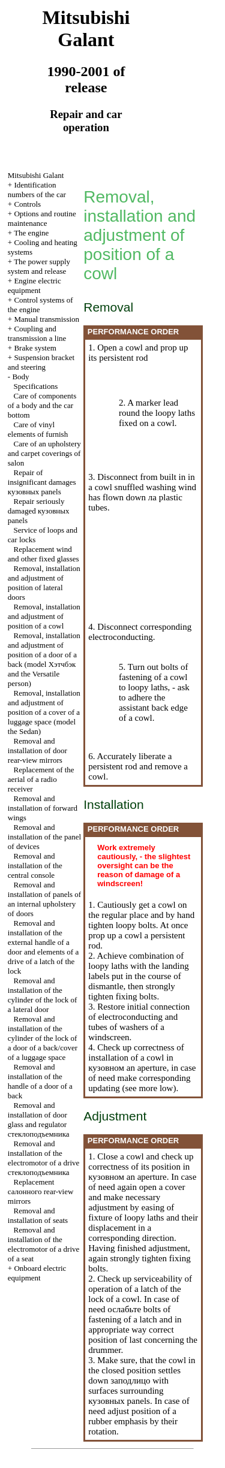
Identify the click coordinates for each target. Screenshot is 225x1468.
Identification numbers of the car (37, 189)
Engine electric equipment (34, 285)
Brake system (35, 347)
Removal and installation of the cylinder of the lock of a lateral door (42, 995)
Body (20, 376)
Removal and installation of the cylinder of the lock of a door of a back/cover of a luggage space (42, 1038)
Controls (27, 204)
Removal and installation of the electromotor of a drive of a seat (43, 1244)
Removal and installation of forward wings (42, 808)
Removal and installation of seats (38, 1215)
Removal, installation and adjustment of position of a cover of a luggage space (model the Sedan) (44, 712)
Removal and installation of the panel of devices (44, 837)
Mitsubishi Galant (36, 175)
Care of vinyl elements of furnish (38, 429)
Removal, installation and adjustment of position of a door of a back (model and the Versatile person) (44, 659)
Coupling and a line (37, 333)
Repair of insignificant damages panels (42, 482)
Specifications (36, 386)
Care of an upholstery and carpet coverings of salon (44, 453)
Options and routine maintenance (42, 218)
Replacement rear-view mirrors (41, 1191)
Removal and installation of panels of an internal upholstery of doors (44, 899)
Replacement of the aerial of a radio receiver (41, 779)
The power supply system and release (39, 266)
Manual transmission (46, 319)
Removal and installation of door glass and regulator (39, 1119)
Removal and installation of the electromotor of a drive (43, 1158)
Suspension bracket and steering (41, 362)
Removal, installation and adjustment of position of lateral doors (44, 583)
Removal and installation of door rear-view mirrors (37, 750)
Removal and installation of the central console (35, 865)
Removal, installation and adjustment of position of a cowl (44, 616)
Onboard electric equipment (37, 1273)
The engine (31, 232)
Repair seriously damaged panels (39, 511)
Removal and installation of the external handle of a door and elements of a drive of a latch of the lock (43, 947)
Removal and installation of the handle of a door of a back (40, 1081)
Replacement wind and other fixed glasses (43, 554)
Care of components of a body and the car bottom (42, 405)
